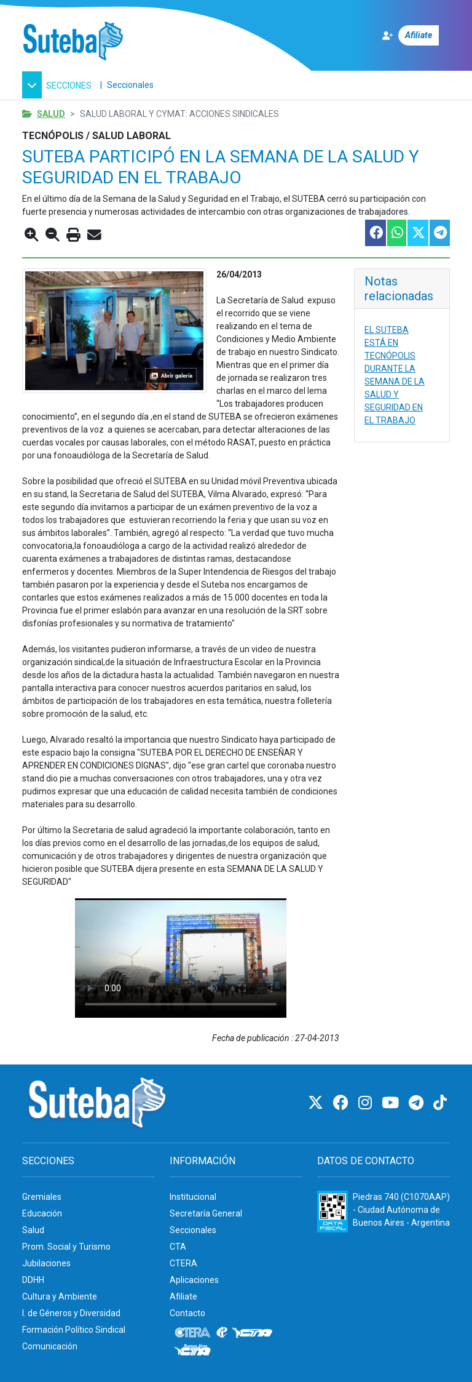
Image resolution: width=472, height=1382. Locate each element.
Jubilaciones (46, 1263)
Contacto (187, 1313)
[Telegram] (418, 1103)
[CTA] (252, 1333)
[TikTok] (440, 1103)
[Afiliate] (416, 35)
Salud (51, 114)
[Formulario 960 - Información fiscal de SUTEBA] (332, 1211)
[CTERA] (193, 1333)
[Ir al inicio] (73, 42)
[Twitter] (317, 1103)
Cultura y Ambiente (59, 1296)
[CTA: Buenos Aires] (194, 1351)
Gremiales (41, 1197)
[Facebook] (342, 1103)
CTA (178, 1247)
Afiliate (183, 1296)
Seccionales (130, 85)
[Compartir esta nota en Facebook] (375, 233)
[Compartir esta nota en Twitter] (417, 233)
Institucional (193, 1197)
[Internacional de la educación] (221, 1333)
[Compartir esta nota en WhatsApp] (396, 233)
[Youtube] (392, 1103)
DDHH (33, 1280)
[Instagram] (367, 1103)
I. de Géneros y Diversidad (71, 1313)
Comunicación (49, 1346)
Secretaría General (206, 1213)
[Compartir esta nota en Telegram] (439, 233)
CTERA (183, 1263)
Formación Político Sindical (73, 1330)
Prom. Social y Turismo (66, 1247)
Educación (42, 1213)
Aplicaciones (194, 1280)
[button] (58, 85)
